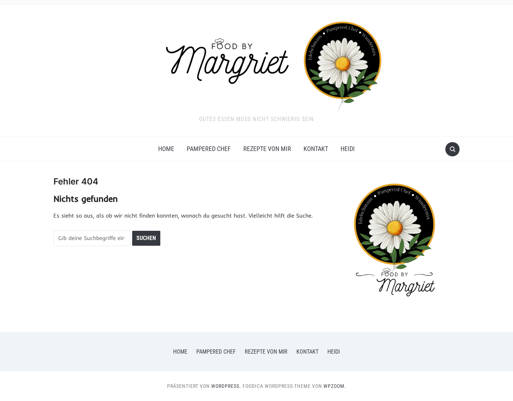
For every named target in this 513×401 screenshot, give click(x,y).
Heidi (348, 148)
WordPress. (226, 386)
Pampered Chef (209, 148)
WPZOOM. (334, 386)
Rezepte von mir (267, 148)
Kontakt (316, 148)
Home (166, 148)
